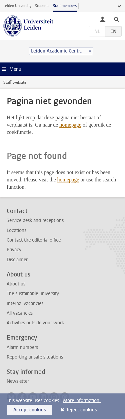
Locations (16, 230)
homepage (70, 125)
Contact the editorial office (34, 240)
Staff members (65, 5)
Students (42, 5)
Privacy (14, 250)
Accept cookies (29, 410)
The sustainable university (33, 293)
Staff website (14, 82)
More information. (82, 400)
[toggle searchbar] (116, 19)
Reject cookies (81, 410)
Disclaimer (17, 260)
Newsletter (18, 381)
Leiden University (17, 5)
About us (16, 284)
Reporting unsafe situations (35, 357)
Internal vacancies (25, 303)
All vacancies (20, 313)
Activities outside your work (35, 323)
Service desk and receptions (35, 220)
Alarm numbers (22, 347)
